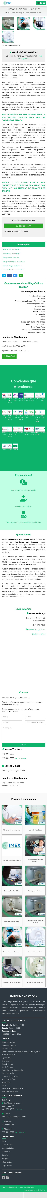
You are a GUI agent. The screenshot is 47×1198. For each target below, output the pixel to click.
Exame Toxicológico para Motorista (35, 860)
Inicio (4, 1141)
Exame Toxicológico (8, 1042)
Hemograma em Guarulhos (11, 258)
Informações (20, 13)
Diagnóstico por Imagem (11, 921)
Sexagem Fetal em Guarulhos (11, 253)
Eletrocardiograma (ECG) (10, 1076)
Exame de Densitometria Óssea (12, 860)
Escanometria (6, 1061)
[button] (41, 3)
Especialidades (8, 1148)
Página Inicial (10, 13)
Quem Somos (7, 1144)
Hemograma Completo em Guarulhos (14, 262)
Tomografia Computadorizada (12, 1088)
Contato (5, 1155)
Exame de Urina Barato (35, 830)
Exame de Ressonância (35, 952)
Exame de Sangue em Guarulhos (12, 266)
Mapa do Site (7, 1165)
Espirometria (6, 1058)
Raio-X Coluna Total (8, 1055)
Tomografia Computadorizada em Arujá (35, 921)
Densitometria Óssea (9, 1079)
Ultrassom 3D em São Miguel (11, 982)
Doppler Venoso (7, 1067)
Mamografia (6, 1082)
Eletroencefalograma (9, 1046)
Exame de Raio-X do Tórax (12, 891)
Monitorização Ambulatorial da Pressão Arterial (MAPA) (21, 1052)
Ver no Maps (19, 1109)
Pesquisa (5, 1158)
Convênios (6, 1151)
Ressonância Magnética (10, 1091)
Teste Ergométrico (8, 1073)
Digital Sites (41, 1190)
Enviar (23, 745)
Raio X (4, 1085)
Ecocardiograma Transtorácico (12, 1070)
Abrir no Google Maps (36, 629)
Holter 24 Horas (7, 1064)
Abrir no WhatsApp (21, 758)
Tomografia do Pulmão (35, 891)
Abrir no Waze (39, 634)
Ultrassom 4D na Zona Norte (11, 830)
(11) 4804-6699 (23, 226)
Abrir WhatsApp (20, 1132)
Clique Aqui (9, 356)
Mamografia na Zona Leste (35, 982)
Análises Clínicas (7, 1049)
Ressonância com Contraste (11, 952)
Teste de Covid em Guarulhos (11, 249)
